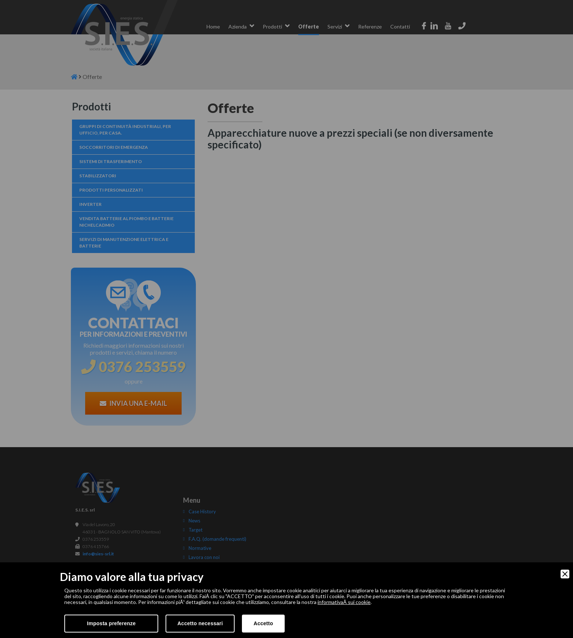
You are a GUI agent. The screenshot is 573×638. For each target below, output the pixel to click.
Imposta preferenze (111, 623)
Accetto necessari (200, 623)
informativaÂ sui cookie (344, 602)
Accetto (263, 623)
